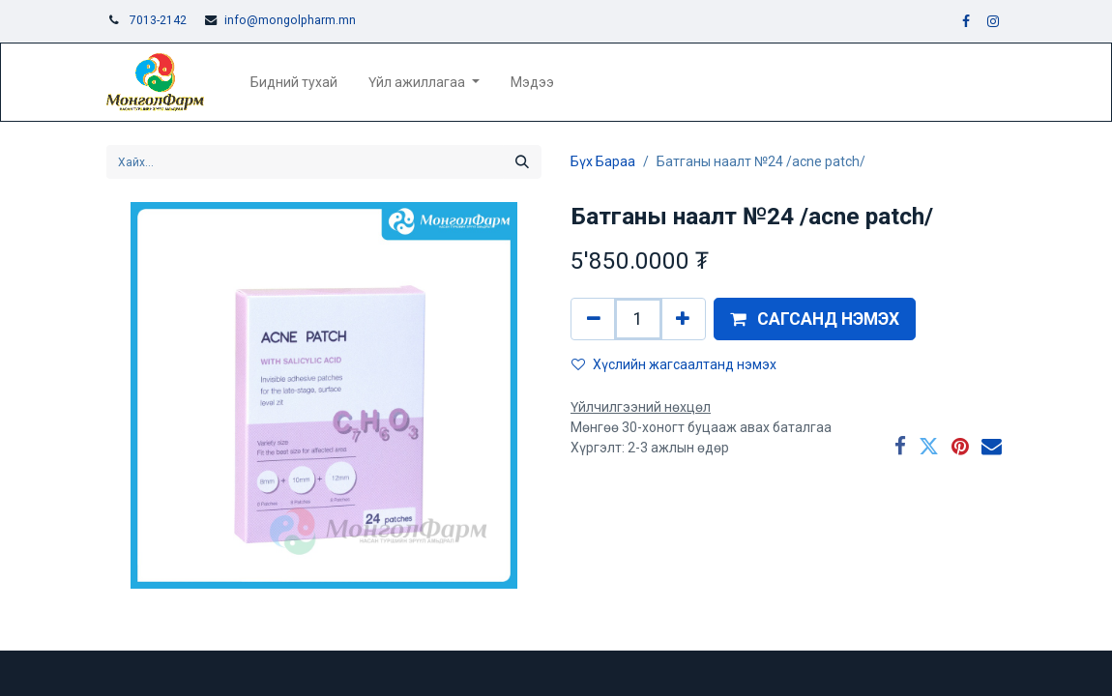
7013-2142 (158, 20)
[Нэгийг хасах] (594, 319)
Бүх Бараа (603, 161)
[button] (815, 319)
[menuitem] (294, 83)
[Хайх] (522, 162)
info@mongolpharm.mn (290, 20)
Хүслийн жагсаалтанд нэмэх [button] (673, 364)
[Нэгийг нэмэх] (682, 319)
